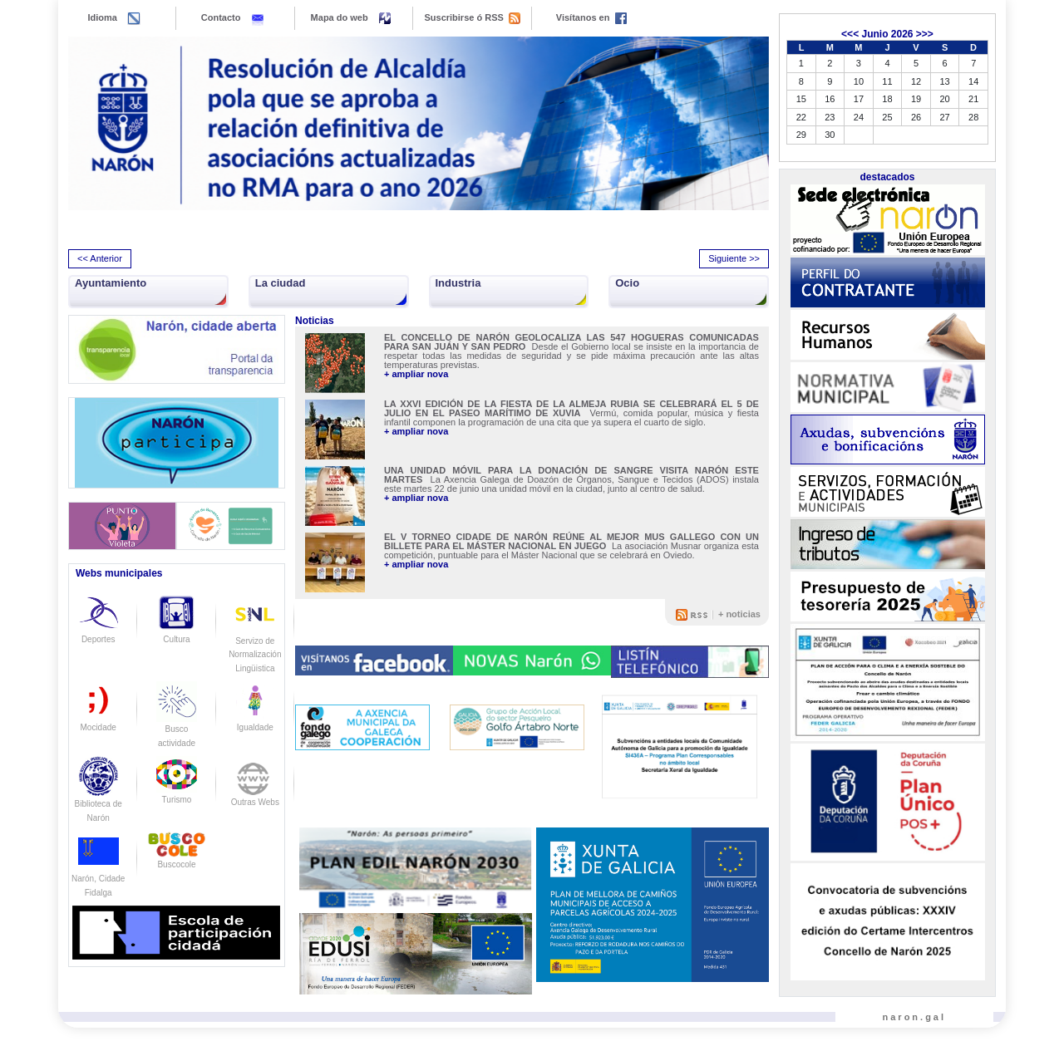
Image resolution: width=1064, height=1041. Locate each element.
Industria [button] (458, 283)
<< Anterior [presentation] (99, 258)
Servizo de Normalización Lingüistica (255, 640)
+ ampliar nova (416, 374)
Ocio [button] (627, 283)
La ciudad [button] (280, 283)
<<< (850, 34)
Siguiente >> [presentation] (734, 258)
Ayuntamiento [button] (110, 283)
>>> (924, 34)
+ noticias (739, 614)
